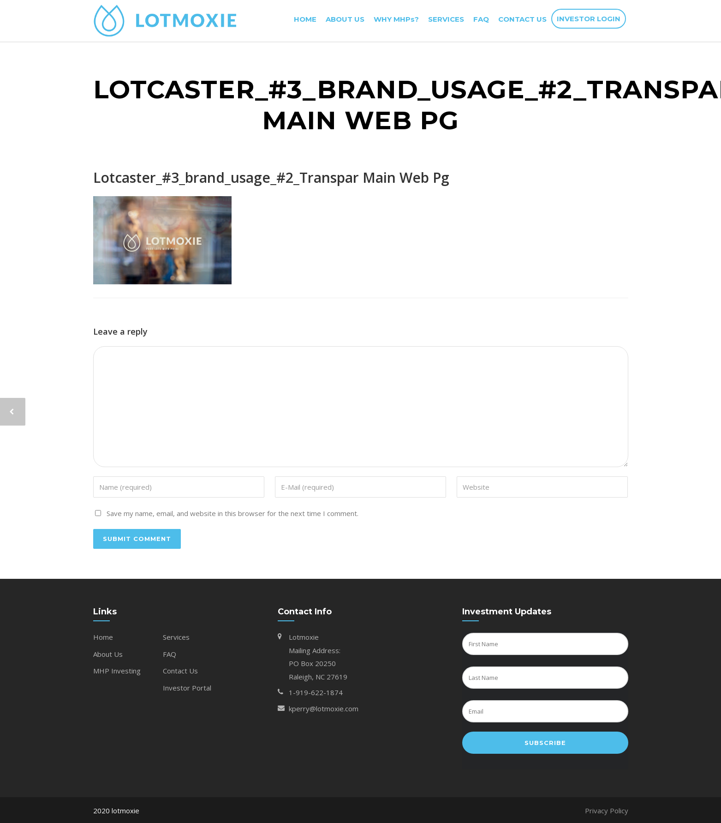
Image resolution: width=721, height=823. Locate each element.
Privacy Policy (606, 810)
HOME (305, 19)
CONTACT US (522, 19)
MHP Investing (117, 670)
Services (176, 637)
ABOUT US (345, 19)
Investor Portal (187, 687)
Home (103, 637)
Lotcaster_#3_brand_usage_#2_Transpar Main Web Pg (271, 177)
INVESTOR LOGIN (588, 18)
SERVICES (446, 19)
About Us (108, 654)
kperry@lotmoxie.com (323, 708)
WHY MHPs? (396, 19)
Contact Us (180, 670)
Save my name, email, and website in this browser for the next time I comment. (232, 513)
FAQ (481, 19)
